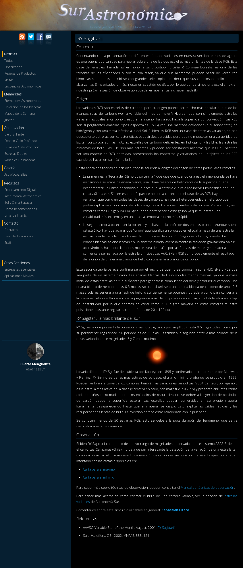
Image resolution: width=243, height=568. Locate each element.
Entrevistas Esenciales (20, 269)
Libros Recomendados (20, 209)
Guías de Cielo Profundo (21, 147)
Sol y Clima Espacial (18, 202)
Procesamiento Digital (20, 190)
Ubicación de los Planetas (22, 107)
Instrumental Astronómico (23, 196)
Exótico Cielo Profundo (20, 141)
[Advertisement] (35, 309)
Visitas (9, 80)
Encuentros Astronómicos (22, 86)
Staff (7, 242)
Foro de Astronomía (18, 236)
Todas (8, 60)
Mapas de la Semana (19, 113)
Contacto (11, 230)
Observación (13, 67)
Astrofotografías (15, 174)
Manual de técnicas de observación (207, 487)
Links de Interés (15, 215)
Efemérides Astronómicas (22, 101)
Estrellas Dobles (15, 153)
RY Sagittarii (166, 527)
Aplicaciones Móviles (19, 276)
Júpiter (9, 120)
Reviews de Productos (20, 73)
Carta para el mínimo (98, 477)
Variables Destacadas (19, 160)
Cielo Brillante (14, 134)
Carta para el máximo (99, 469)
